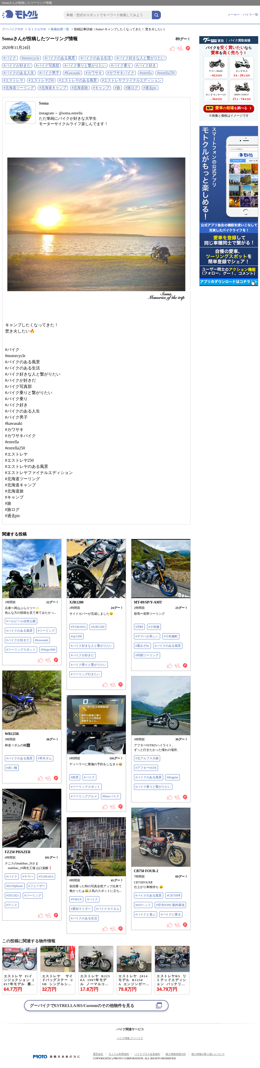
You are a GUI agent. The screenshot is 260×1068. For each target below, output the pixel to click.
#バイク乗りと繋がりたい (85, 65)
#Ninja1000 (48, 649)
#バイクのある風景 (60, 58)
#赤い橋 (11, 768)
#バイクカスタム (107, 909)
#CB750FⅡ (174, 895)
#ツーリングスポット (21, 649)
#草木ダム (45, 758)
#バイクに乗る (171, 914)
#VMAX (76, 899)
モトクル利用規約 (119, 1054)
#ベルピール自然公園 (21, 621)
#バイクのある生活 (95, 58)
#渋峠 (139, 627)
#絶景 (75, 777)
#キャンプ (101, 88)
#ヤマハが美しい (147, 636)
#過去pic (150, 88)
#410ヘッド (143, 905)
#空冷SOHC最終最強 (170, 905)
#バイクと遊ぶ (145, 914)
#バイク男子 (49, 73)
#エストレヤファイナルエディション (131, 80)
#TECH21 (12, 895)
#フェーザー (36, 886)
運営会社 (98, 1054)
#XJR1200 (97, 627)
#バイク (10, 58)
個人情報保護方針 (175, 1054)
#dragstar (173, 777)
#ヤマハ (28, 876)
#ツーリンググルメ (84, 796)
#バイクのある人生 (19, 73)
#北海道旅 (80, 88)
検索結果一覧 (60, 29)
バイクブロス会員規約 (147, 1054)
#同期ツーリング (147, 655)
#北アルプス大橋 (147, 758)
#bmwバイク (110, 796)
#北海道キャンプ (52, 88)
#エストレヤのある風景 (78, 80)
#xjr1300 (76, 636)
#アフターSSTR (146, 768)
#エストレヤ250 (41, 80)
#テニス (11, 905)
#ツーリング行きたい (85, 674)
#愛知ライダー (81, 909)
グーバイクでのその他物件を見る (82, 1005)
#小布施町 (171, 636)
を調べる (228, 108)
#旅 (117, 88)
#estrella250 (165, 73)
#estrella (146, 73)
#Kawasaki (72, 73)
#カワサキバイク (120, 73)
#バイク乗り (121, 65)
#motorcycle (30, 58)
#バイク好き (146, 65)
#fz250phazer (14, 886)
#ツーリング (46, 630)
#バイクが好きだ (17, 65)
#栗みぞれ (142, 646)
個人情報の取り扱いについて (208, 1054)
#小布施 (154, 627)
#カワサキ (94, 73)
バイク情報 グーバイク (130, 1038)
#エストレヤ (13, 80)
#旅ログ (132, 88)
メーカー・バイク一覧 (242, 14)
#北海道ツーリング (19, 88)
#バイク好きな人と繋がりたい (140, 58)
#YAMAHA (78, 627)
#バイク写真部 (47, 65)
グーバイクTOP (12, 29)
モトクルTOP (37, 29)
